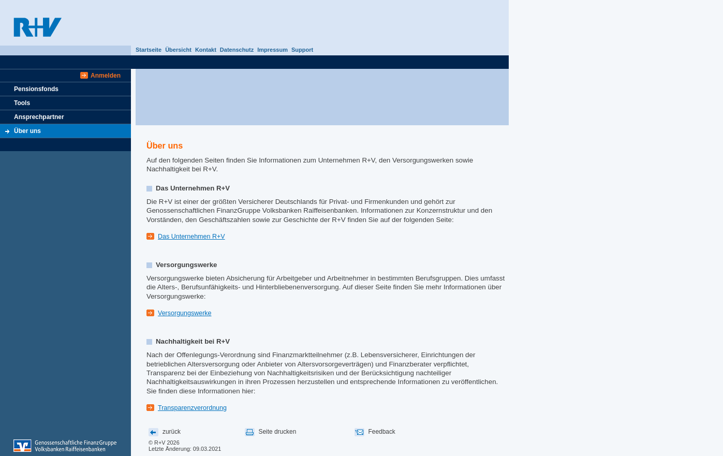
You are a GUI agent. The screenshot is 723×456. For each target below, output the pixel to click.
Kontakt (205, 50)
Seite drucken (278, 431)
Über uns (27, 131)
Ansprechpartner (39, 117)
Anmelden (106, 75)
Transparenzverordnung (192, 407)
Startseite (148, 50)
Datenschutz (237, 50)
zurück (172, 431)
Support (302, 50)
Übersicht (178, 50)
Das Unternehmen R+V (191, 236)
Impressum (272, 50)
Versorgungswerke (185, 313)
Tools (22, 103)
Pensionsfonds (36, 89)
